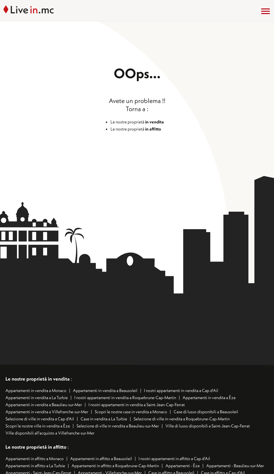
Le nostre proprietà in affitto (36, 447)
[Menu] (265, 11)
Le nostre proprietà (137, 121)
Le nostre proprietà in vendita (37, 379)
